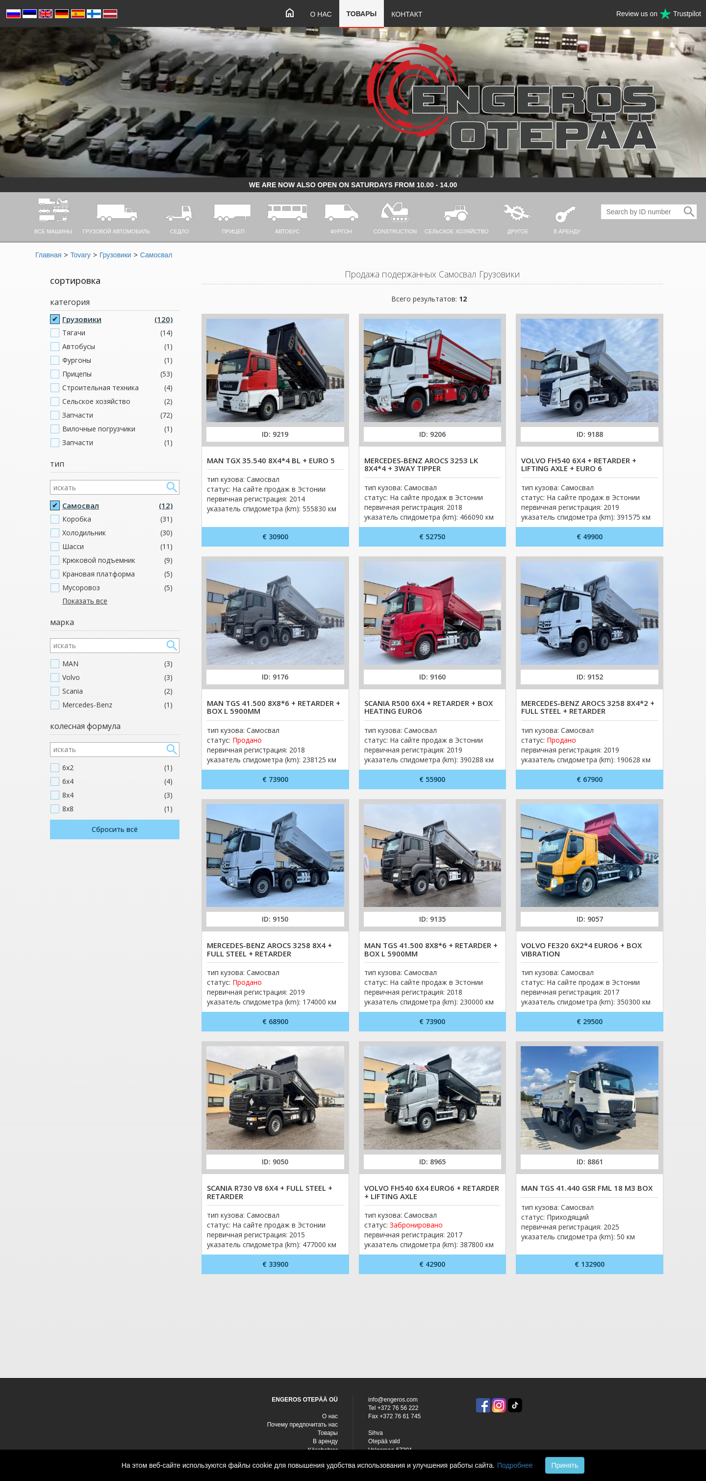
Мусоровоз (117, 588)
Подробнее (515, 1465)
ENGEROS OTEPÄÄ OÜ (305, 1399)
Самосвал (156, 255)
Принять (565, 1465)
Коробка (117, 519)
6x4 (117, 781)
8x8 (117, 809)
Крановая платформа (117, 574)
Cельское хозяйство (117, 401)
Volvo (117, 677)
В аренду (325, 1441)
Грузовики (115, 255)
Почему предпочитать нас (302, 1424)
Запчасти (117, 415)
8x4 (117, 795)
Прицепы (117, 374)
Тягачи (117, 333)
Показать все (84, 600)
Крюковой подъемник (117, 560)
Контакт (406, 14)
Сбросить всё (115, 829)
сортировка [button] (75, 280)
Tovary (80, 255)
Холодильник (117, 533)
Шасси (117, 546)
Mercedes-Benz (117, 705)
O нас (321, 14)
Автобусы (117, 346)
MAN (117, 664)
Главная (48, 255)
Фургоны (117, 360)
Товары (362, 14)
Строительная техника (117, 388)
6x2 (117, 768)
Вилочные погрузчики (117, 429)
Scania (117, 691)
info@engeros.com (393, 1399)
